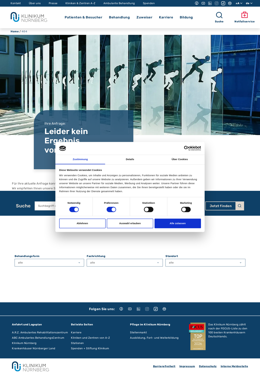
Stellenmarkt (138, 332)
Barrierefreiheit (164, 366)
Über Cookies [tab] (180, 159)
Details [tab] (130, 159)
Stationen (77, 343)
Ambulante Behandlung (119, 3)
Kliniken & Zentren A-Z (80, 3)
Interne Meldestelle (234, 366)
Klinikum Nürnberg (24, 343)
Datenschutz (208, 366)
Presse (53, 3)
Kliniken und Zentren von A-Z (90, 337)
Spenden (149, 3)
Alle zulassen (178, 223)
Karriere (76, 332)
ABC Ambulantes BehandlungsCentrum (38, 337)
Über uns (35, 3)
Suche (23, 206)
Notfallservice (244, 17)
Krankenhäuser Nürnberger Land (33, 348)
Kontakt (16, 3)
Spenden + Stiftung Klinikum (90, 348)
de (249, 3)
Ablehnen (82, 223)
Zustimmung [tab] (80, 159)
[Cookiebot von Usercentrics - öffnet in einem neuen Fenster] (186, 148)
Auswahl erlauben (130, 223)
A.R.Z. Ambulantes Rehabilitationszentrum (40, 332)
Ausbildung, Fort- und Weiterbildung (154, 337)
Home (15, 31)
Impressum (187, 366)
